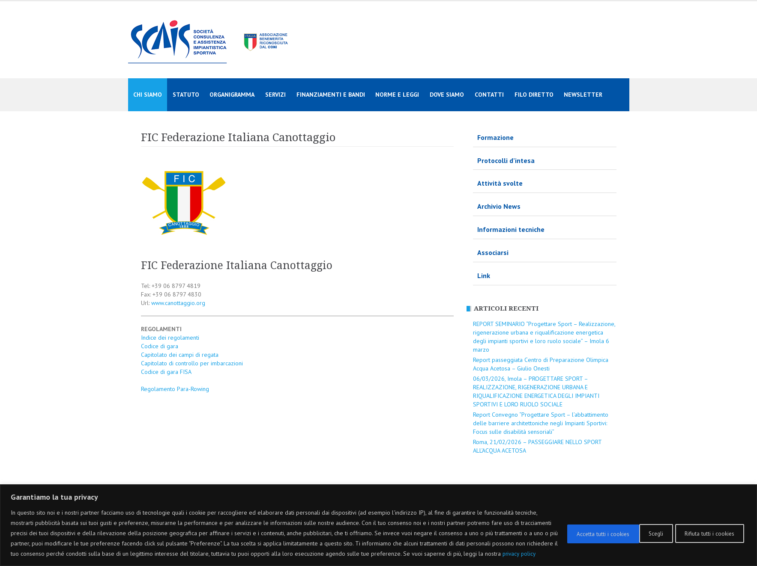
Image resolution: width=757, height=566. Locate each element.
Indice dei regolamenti (170, 337)
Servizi (275, 94)
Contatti (489, 94)
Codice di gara (159, 346)
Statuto (186, 94)
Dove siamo (447, 94)
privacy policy (84, 553)
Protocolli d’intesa (506, 160)
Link (483, 275)
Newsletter (583, 94)
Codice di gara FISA (166, 372)
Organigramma (231, 94)
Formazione (495, 137)
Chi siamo (147, 94)
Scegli (565, 528)
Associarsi (493, 252)
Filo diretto (534, 94)
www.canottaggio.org (178, 303)
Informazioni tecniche (511, 229)
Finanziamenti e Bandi (330, 94)
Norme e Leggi (397, 94)
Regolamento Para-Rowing (175, 389)
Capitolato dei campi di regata (179, 355)
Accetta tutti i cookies (707, 528)
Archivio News (499, 206)
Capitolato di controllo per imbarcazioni (192, 363)
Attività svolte (500, 183)
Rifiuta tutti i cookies (626, 528)
